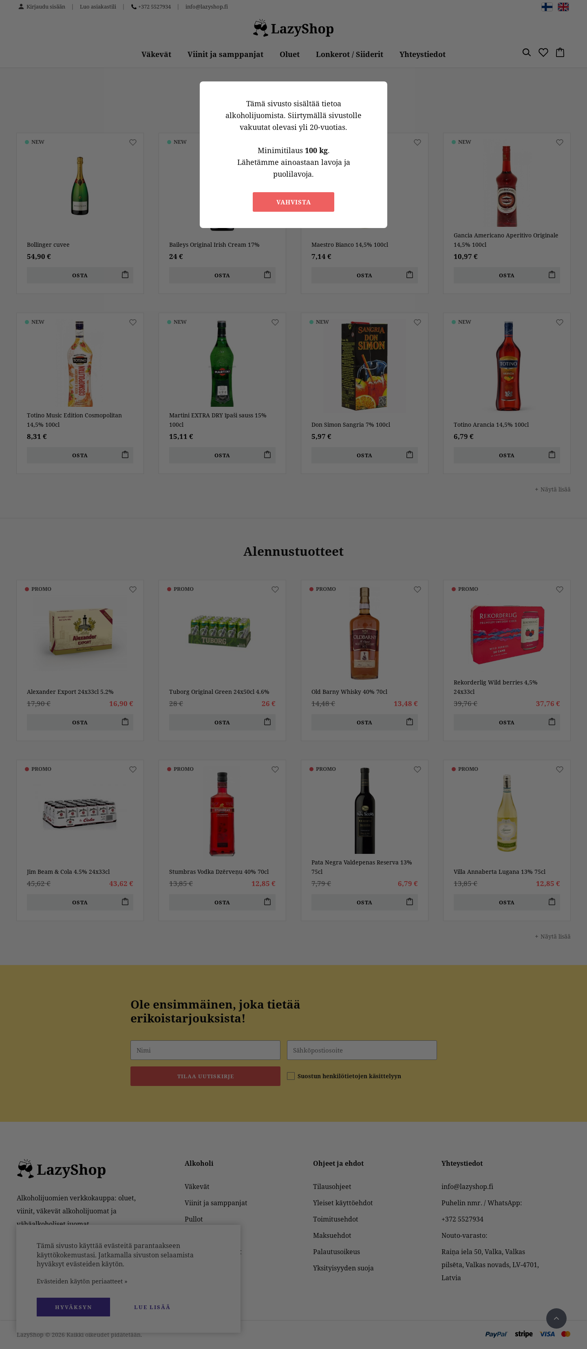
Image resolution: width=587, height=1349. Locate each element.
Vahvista (293, 202)
